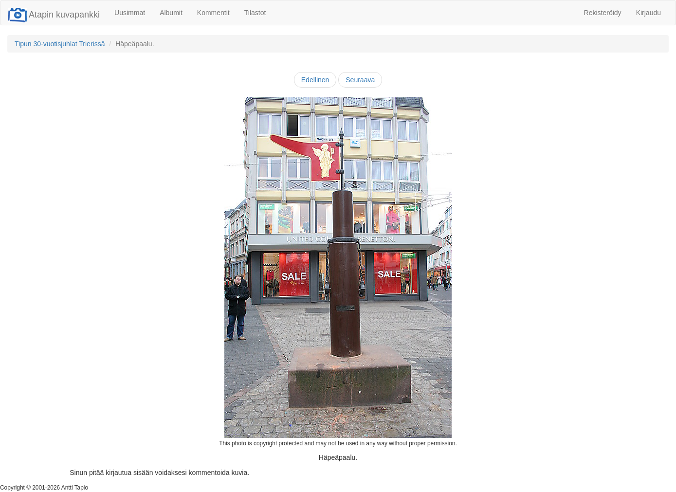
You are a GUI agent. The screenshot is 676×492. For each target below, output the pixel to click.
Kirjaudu (648, 13)
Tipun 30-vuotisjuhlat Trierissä (60, 44)
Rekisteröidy (602, 13)
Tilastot (255, 13)
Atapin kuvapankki (54, 14)
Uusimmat (129, 13)
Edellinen (315, 80)
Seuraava (360, 80)
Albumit (171, 13)
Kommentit (213, 13)
